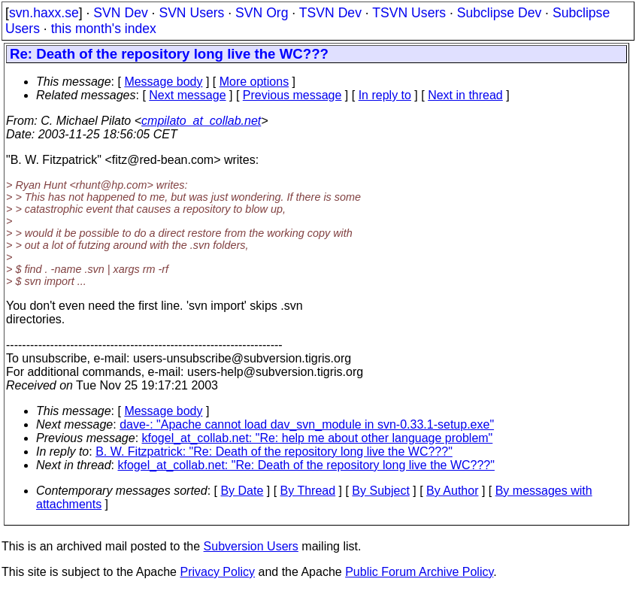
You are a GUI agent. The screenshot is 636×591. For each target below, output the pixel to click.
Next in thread (465, 95)
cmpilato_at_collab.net (201, 120)
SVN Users (191, 12)
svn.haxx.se (44, 12)
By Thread (308, 490)
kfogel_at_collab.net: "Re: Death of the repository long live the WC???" (306, 465)
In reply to (385, 95)
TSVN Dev (330, 12)
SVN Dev (120, 12)
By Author (452, 490)
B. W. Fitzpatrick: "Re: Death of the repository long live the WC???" (274, 451)
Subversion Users (251, 546)
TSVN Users (409, 12)
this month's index (103, 28)
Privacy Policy (217, 571)
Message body (163, 81)
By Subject (380, 490)
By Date (241, 490)
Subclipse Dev (499, 12)
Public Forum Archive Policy (419, 571)
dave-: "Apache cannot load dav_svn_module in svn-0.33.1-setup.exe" (307, 424)
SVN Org (261, 12)
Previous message (292, 95)
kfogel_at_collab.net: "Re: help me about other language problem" (317, 438)
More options (254, 81)
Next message (187, 95)
